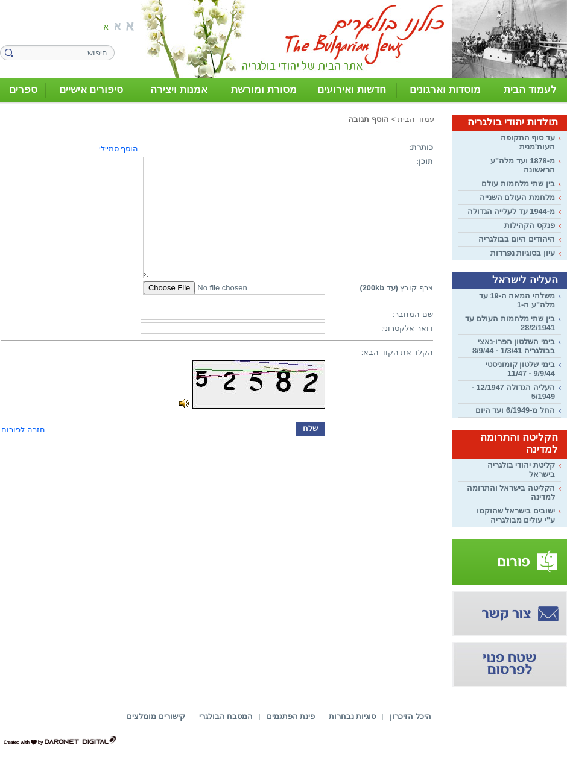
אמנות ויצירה (178, 89)
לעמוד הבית (530, 89)
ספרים (23, 89)
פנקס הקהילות (529, 225)
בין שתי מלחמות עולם (518, 183)
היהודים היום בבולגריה (516, 238)
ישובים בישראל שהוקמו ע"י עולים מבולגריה (516, 515)
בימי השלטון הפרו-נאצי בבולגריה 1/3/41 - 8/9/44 (513, 346)
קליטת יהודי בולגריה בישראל (521, 469)
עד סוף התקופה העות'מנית (528, 142)
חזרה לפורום (23, 429)
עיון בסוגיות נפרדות (522, 252)
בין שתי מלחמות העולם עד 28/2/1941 (510, 323)
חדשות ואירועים (351, 89)
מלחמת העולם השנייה (517, 197)
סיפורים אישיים (91, 89)
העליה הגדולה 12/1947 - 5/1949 (513, 392)
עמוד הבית (416, 119)
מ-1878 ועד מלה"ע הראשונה (522, 165)
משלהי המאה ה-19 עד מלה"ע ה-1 (517, 300)
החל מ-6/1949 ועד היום (515, 410)
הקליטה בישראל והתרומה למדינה (511, 492)
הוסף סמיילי (119, 148)
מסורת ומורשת (264, 89)
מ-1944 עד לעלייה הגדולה (511, 211)
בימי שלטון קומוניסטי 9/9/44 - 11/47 (520, 369)
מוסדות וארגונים (445, 89)
